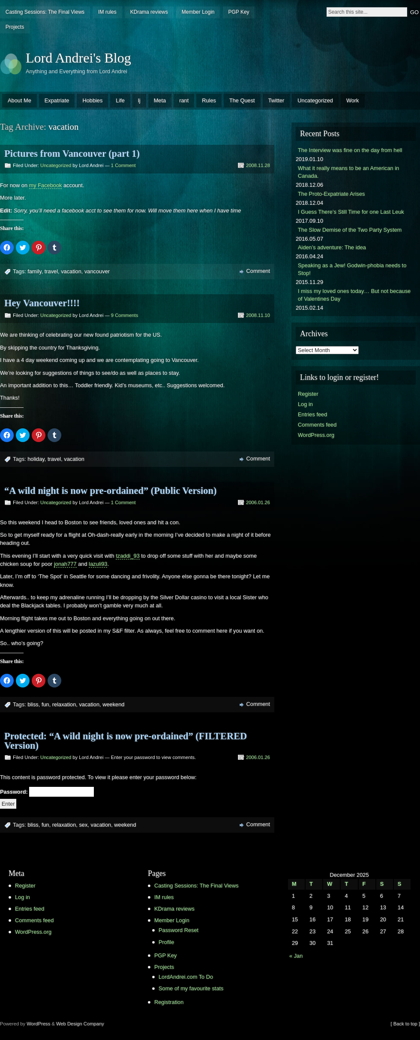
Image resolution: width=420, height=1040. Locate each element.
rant (184, 100)
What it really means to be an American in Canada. (348, 172)
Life (120, 100)
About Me (19, 100)
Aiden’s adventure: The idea (332, 247)
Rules (209, 100)
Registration (168, 1002)
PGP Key (238, 12)
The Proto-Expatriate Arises (331, 194)
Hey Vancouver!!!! (42, 303)
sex (83, 825)
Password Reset (178, 930)
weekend (113, 704)
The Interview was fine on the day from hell (350, 150)
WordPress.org (316, 435)
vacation (71, 271)
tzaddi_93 (128, 556)
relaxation (64, 704)
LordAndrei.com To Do (186, 977)
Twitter (276, 100)
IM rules (107, 12)
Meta (160, 100)
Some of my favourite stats (191, 988)
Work (352, 100)
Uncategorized (315, 100)
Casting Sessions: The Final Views (45, 12)
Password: (47, 792)
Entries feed (312, 414)
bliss (33, 704)
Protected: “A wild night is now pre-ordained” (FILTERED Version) (125, 741)
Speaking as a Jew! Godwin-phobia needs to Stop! (352, 269)
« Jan (296, 956)
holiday (36, 459)
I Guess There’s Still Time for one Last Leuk (351, 212)
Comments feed (317, 424)
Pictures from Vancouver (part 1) (72, 153)
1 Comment (123, 165)
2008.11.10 (258, 315)
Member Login (198, 12)
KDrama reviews (149, 12)
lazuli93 (98, 564)
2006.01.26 (258, 502)
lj (139, 100)
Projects (15, 27)
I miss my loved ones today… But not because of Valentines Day (354, 295)
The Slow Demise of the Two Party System (350, 230)
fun (45, 704)
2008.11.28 (258, 165)
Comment (258, 271)
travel (51, 271)
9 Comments (124, 315)
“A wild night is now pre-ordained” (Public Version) (110, 490)
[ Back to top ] (405, 1023)
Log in (305, 404)
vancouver (97, 271)
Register (308, 394)
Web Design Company (80, 1023)
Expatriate (57, 100)
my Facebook (45, 185)
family (34, 271)
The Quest (242, 100)
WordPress (38, 1023)
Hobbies (92, 100)
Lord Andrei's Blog (78, 58)
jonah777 (65, 564)
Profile (166, 942)
